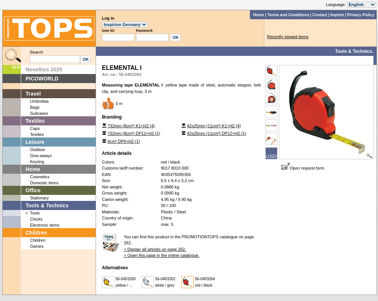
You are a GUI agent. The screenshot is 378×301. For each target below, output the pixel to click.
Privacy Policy (360, 14)
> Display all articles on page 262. (155, 249)
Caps (35, 128)
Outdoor (37, 149)
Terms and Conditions (288, 14)
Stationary (39, 198)
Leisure (35, 142)
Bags (35, 107)
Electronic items (45, 225)
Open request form (303, 168)
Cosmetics (40, 176)
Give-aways (41, 155)
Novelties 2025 (44, 69)
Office (33, 190)
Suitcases (39, 113)
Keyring (37, 161)
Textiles (35, 121)
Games (36, 246)
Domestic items (44, 183)
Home (258, 14)
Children (36, 233)
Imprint (337, 14)
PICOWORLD (42, 79)
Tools (35, 213)
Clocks (36, 219)
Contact (319, 14)
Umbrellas (39, 101)
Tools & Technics (47, 205)
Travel (33, 94)
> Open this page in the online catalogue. (162, 255)
